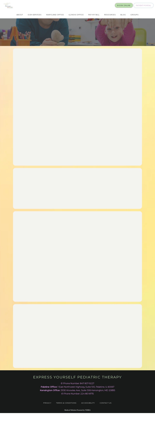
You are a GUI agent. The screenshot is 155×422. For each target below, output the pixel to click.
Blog (123, 24)
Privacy (47, 412)
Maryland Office (55, 24)
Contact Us (106, 412)
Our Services (34, 24)
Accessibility (88, 412)
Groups (135, 24)
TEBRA (88, 419)
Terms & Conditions (66, 412)
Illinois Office (76, 24)
